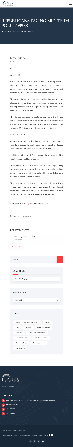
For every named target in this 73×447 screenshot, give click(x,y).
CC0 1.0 (48, 435)
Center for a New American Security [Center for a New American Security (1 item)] (27, 322)
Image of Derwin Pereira (10, 435)
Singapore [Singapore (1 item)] (19, 333)
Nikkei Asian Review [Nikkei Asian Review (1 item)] (43, 327)
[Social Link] (30, 441)
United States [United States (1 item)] (20, 348)
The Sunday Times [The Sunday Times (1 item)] (38, 343)
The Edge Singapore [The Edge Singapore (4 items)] (41, 338)
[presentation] (12, 246)
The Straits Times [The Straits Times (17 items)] (21, 343)
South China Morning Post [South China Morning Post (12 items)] (37, 333)
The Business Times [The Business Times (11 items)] (22, 338)
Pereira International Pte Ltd (27, 435)
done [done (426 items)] (17, 327)
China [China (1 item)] (47, 322)
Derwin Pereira (20, 204)
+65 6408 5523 (10, 409)
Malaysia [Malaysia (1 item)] (28, 327)
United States (27, 216)
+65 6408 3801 (10, 413)
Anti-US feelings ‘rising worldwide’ (23, 237)
